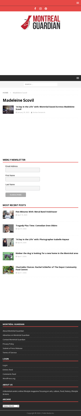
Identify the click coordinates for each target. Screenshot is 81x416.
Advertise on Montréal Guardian (16, 335)
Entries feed (8, 369)
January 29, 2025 (23, 112)
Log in (5, 365)
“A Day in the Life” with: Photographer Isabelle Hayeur (42, 239)
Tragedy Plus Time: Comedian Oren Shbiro (36, 225)
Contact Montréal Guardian (14, 339)
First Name (10, 175)
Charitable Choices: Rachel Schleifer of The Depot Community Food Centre (46, 268)
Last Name (10, 184)
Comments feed (9, 374)
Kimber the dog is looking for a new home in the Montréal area (47, 253)
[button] (77, 3)
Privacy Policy (8, 344)
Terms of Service (10, 352)
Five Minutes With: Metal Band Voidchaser (36, 211)
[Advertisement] (42, 52)
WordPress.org (9, 378)
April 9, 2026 (22, 229)
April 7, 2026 (22, 256)
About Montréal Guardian (13, 331)
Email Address (11, 166)
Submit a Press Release (12, 348)
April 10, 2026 (22, 215)
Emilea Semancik (39, 112)
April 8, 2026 (22, 243)
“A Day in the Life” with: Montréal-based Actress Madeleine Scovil (45, 107)
